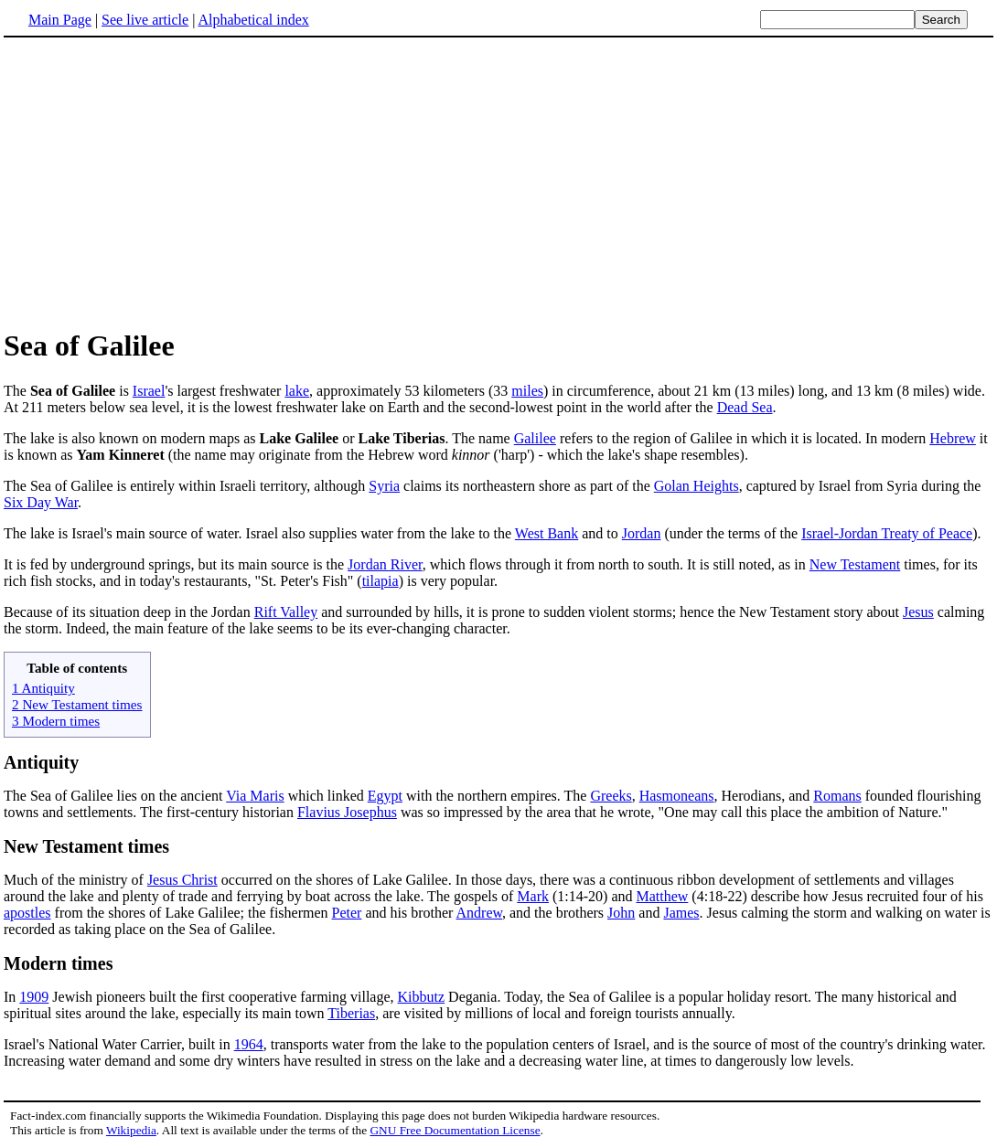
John (621, 912)
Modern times (58, 963)
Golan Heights (696, 486)
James (681, 912)
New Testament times (86, 846)
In (11, 996)
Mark (533, 896)
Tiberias (351, 1013)
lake (296, 391)
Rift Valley (285, 612)
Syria (384, 486)
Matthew (662, 896)
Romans (837, 795)
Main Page (59, 19)
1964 (248, 1044)
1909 (33, 996)
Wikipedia (131, 1130)
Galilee (535, 438)
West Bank (546, 533)
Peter (347, 912)
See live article (145, 19)
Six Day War (41, 502)
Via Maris (255, 795)
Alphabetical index (253, 19)
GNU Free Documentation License (455, 1130)
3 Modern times (56, 720)
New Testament (854, 564)
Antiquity (41, 762)
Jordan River (385, 564)
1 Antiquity (43, 688)
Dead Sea (745, 407)
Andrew (479, 912)
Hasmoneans (676, 795)
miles (527, 391)
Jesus (918, 612)
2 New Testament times (77, 704)
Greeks (610, 795)
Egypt (385, 795)
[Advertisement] (498, 182)
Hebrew (952, 438)
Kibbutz (421, 996)
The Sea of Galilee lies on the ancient (115, 795)
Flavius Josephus (347, 812)
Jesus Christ (182, 880)
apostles (27, 912)
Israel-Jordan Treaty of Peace (886, 533)
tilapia (380, 581)
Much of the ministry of (75, 880)
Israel (149, 391)
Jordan (641, 533)
